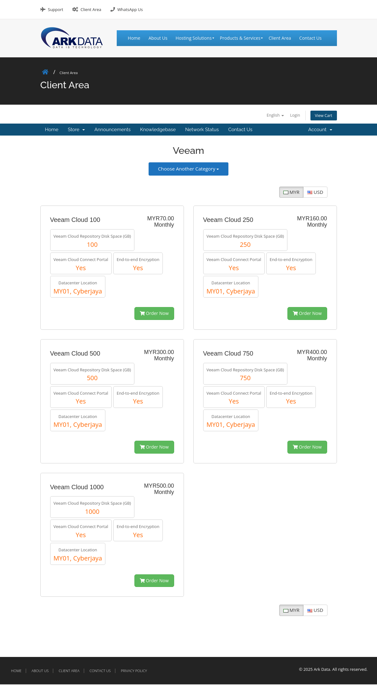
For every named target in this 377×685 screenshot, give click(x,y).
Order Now (154, 314)
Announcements (112, 130)
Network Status (202, 130)
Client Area (90, 9)
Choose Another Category (188, 169)
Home (51, 130)
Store (76, 130)
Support (55, 9)
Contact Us (240, 130)
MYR (291, 192)
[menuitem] (136, 38)
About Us (40, 671)
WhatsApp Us (130, 9)
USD (315, 192)
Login (290, 115)
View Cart (322, 116)
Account (320, 130)
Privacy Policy (134, 671)
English (268, 115)
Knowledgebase (158, 130)
